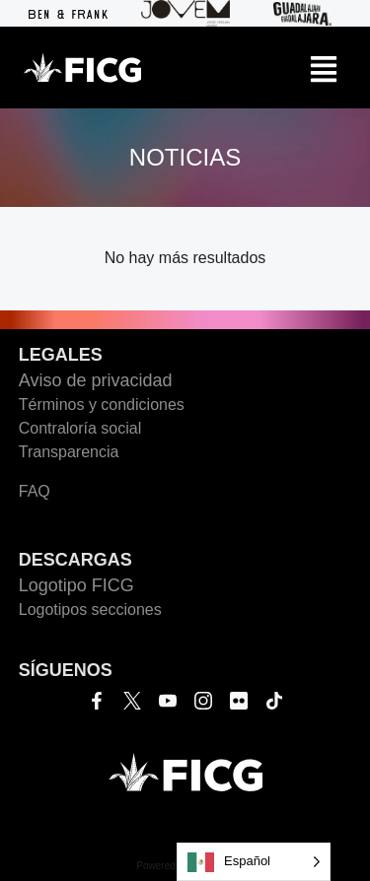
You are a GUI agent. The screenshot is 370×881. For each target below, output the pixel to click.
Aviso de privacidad (96, 380)
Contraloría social (80, 428)
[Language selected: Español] (254, 862)
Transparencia (69, 451)
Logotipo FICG (76, 585)
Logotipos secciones (90, 609)
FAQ (34, 491)
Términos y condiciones (102, 404)
